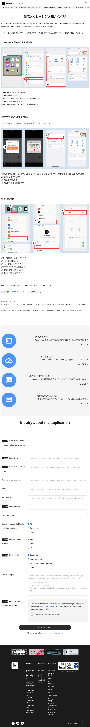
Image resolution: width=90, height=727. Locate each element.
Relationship (6, 497)
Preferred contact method (12, 541)
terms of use (46, 633)
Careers (50, 689)
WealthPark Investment (30, 691)
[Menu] (86, 3)
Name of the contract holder (13, 469)
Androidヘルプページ (19, 292)
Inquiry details (10, 555)
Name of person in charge (11, 480)
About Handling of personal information (12, 603)
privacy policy (49, 606)
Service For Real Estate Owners (30, 677)
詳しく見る (82, 345)
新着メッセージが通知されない (79, 7)
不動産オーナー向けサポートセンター (55, 7)
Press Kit (51, 686)
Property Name (11, 458)
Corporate (51, 670)
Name (4, 489)
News (50, 678)
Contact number (8, 515)
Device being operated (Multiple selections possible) (13, 526)
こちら (15, 301)
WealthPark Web (41, 681)
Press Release (51, 682)
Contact (50, 692)
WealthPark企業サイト (12, 7)
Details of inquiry (8, 575)
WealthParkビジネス (28, 7)
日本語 (29, 23)
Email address (11, 506)
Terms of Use (52, 696)
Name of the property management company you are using (13, 445)
